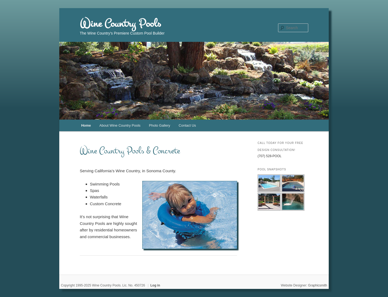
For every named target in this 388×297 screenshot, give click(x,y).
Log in (155, 285)
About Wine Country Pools (119, 125)
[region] (190, 215)
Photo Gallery (159, 125)
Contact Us (187, 125)
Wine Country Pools (120, 24)
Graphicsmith (317, 285)
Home (86, 125)
